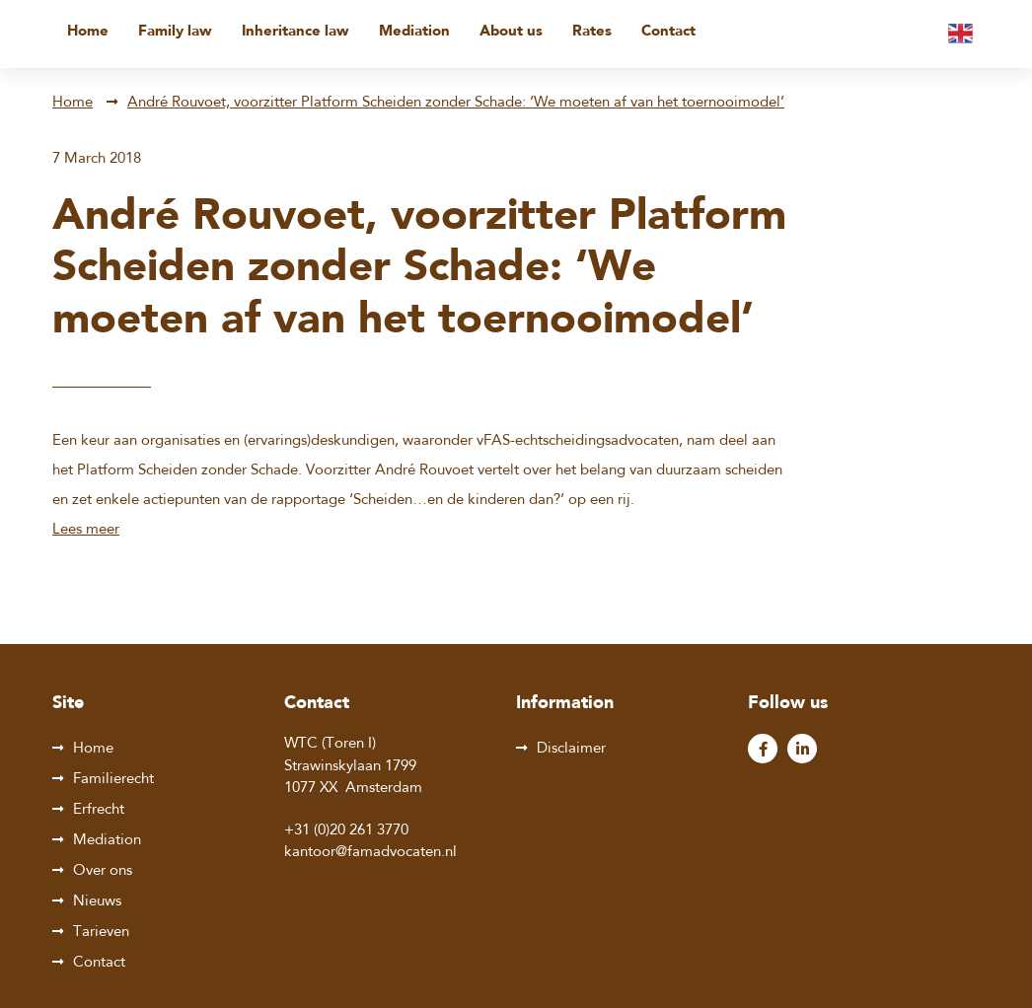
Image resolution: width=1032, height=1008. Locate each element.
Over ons (102, 871)
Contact (668, 32)
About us (511, 32)
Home (88, 32)
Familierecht (113, 779)
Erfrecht (98, 810)
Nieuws (97, 902)
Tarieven (101, 932)
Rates (592, 32)
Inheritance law (295, 32)
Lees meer (85, 530)
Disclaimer (571, 749)
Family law (175, 32)
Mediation (414, 32)
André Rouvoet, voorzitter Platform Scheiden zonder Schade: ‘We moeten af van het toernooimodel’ (455, 103)
